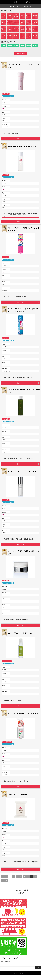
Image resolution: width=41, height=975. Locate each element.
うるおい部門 (6, 419)
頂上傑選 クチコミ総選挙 (19, 973)
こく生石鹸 (17, 794)
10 (35, 876)
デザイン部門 (6, 94)
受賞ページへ (20, 138)
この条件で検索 (20, 53)
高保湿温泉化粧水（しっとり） (23, 146)
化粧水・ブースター (7, 96)
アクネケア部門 (6, 661)
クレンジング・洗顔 (7, 583)
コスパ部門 (5, 257)
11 (2, 880)
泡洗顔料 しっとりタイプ (23, 714)
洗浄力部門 (5, 580)
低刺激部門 (5, 175)
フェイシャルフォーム (20, 633)
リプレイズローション (22, 472)
